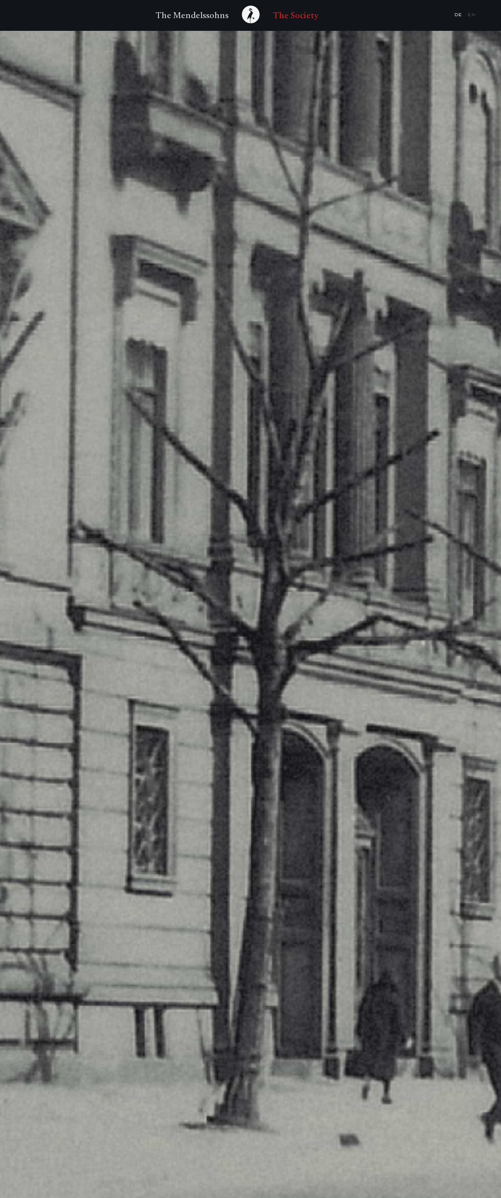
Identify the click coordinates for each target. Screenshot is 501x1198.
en (472, 15)
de (459, 15)
